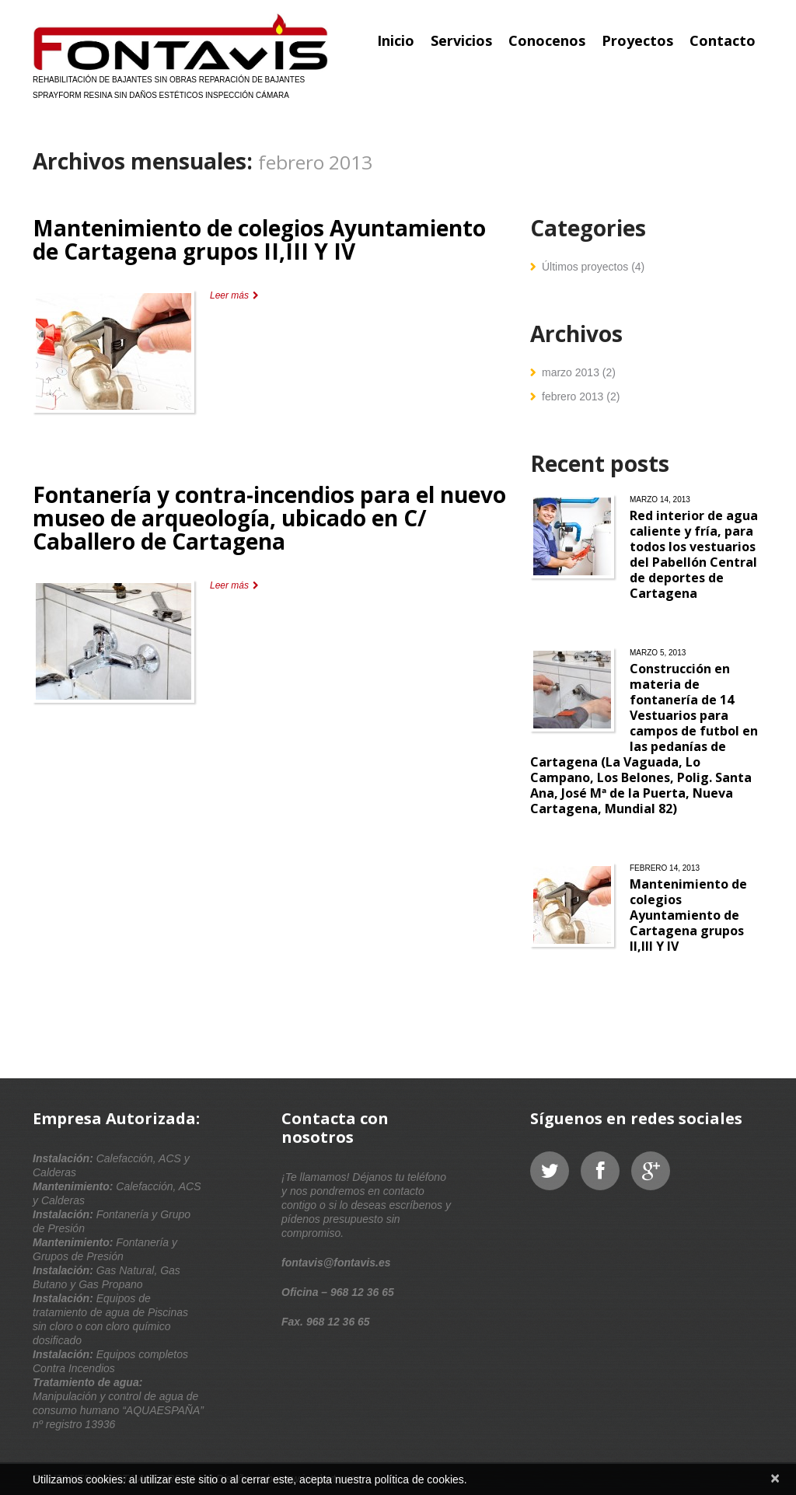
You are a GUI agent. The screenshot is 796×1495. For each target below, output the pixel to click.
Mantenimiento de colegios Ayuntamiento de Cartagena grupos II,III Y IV (259, 239)
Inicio (395, 40)
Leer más (229, 295)
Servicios (461, 40)
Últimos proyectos (585, 266)
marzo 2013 (570, 372)
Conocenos (546, 40)
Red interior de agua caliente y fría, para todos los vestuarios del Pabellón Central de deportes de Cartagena (694, 554)
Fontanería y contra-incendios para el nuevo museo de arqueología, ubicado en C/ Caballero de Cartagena (269, 518)
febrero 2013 (572, 396)
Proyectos (637, 40)
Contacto (723, 40)
